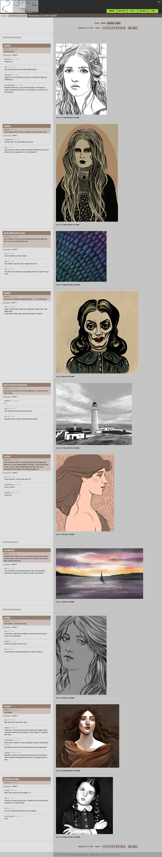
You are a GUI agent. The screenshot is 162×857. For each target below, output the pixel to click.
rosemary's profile (17, 16)
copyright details (94, 854)
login (159, 2)
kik (5, 253)
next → (135, 28)
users (4, 16)
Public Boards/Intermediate (12, 37)
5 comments (7, 55)
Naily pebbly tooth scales (14, 233)
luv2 (5, 67)
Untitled (7, 45)
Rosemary (7, 49)
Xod (5, 649)
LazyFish (7, 752)
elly (5, 147)
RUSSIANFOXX (8, 484)
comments (110, 23)
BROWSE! (122, 11)
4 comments (7, 716)
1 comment (6, 303)
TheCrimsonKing (9, 85)
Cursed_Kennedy (9, 816)
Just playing (9, 550)
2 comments (7, 135)
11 (124, 28)
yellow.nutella (8, 740)
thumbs (117, 23)
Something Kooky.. (12, 779)
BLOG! (132, 11)
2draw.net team (76, 854)
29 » (129, 28)
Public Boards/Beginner (10, 542)
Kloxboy (6, 641)
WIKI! (153, 11)
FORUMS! (142, 11)
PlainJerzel (7, 74)
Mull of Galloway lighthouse (15, 385)
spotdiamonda (8, 139)
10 (121, 28)
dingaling (7, 400)
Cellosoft (85, 854)
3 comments (7, 249)
